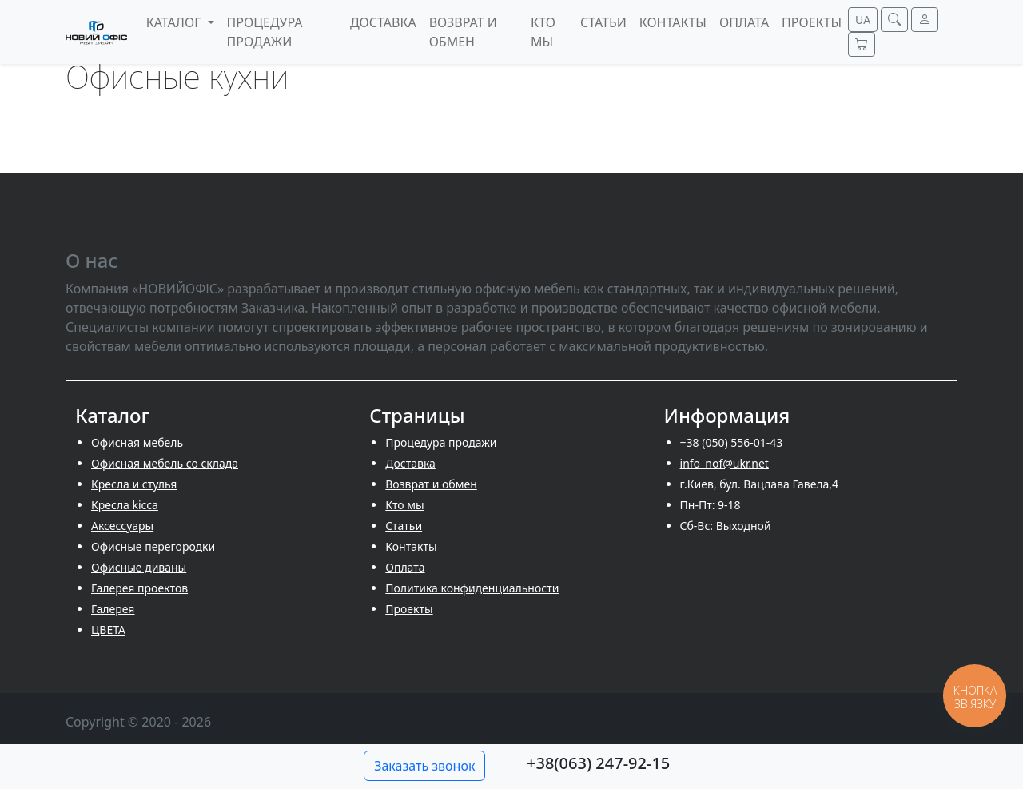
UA (862, 19)
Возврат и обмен (431, 484)
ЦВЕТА (108, 629)
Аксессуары (122, 525)
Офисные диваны (138, 567)
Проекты (408, 608)
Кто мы (404, 504)
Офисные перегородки (153, 546)
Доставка (410, 463)
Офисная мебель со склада (164, 463)
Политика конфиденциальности (472, 588)
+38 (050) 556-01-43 (731, 442)
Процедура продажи (440, 442)
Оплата (404, 567)
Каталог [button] (175, 22)
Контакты (410, 546)
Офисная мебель (137, 442)
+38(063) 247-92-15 (598, 763)
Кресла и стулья (134, 484)
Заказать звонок (424, 766)
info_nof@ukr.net (724, 463)
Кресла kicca (124, 504)
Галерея (112, 608)
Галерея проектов (139, 588)
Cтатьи (403, 525)
